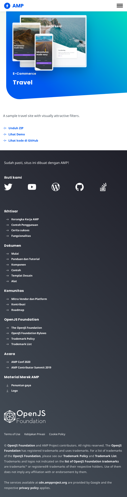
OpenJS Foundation (21, 445)
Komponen (16, 264)
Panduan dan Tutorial (23, 259)
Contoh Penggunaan (22, 225)
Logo (12, 390)
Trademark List (19, 344)
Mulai (12, 253)
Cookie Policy (58, 434)
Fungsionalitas (18, 236)
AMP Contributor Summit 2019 (28, 367)
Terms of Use (12, 434)
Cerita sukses (17, 230)
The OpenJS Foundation (24, 328)
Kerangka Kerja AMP (22, 219)
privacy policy (28, 488)
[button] (120, 5)
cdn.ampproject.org (52, 482)
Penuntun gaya (18, 385)
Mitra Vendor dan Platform (26, 299)
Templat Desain (19, 275)
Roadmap (15, 310)
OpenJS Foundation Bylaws (26, 333)
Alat (11, 281)
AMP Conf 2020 (18, 362)
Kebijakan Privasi (35, 434)
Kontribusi (15, 304)
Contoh (13, 270)
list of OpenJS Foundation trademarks (90, 461)
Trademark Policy (20, 339)
